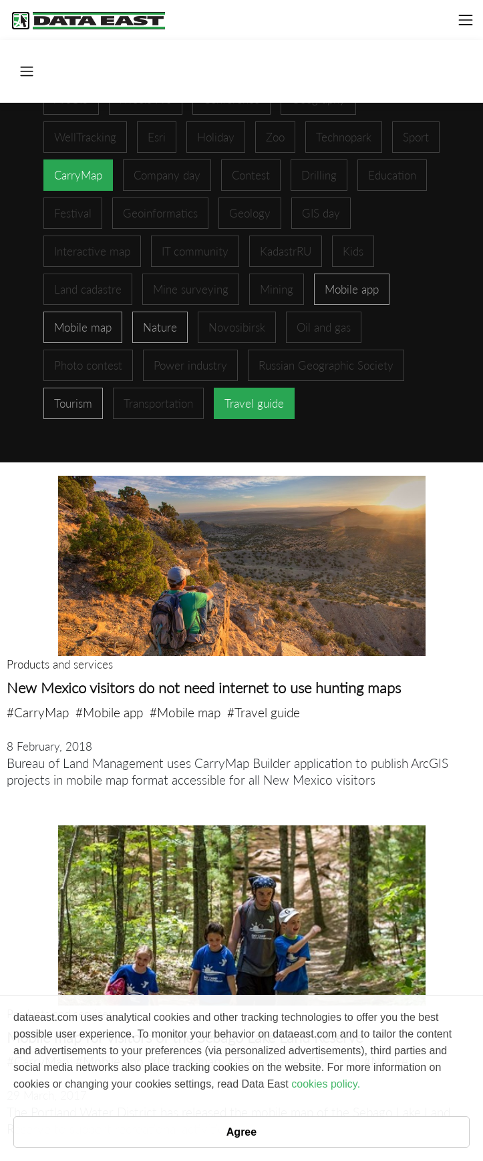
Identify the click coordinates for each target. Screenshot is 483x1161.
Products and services (60, 664)
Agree (241, 1132)
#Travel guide (263, 712)
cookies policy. (325, 1084)
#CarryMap (38, 712)
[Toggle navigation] (465, 20)
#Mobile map (185, 712)
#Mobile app (109, 712)
